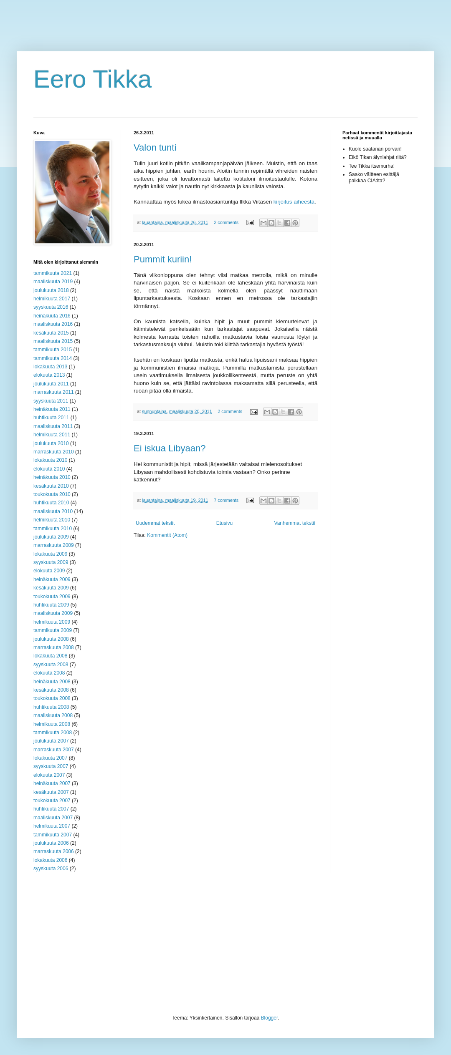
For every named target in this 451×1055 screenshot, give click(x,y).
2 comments (226, 222)
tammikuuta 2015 (52, 350)
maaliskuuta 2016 (53, 324)
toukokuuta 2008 (52, 698)
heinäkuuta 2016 (52, 316)
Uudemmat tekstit (155, 523)
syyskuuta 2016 (50, 307)
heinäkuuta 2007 (52, 783)
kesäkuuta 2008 (51, 690)
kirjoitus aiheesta (294, 202)
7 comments (226, 500)
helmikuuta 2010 (51, 520)
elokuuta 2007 (49, 775)
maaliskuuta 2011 (53, 426)
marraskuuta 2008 (53, 647)
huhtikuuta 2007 (51, 809)
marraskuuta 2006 (53, 851)
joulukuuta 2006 (51, 843)
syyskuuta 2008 (50, 664)
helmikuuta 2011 (51, 435)
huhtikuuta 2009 (51, 605)
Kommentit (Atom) (167, 535)
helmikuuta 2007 (51, 826)
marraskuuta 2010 (53, 452)
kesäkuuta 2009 (51, 588)
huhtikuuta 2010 (51, 503)
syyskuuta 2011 (50, 401)
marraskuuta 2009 (53, 545)
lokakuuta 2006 (50, 860)
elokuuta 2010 (49, 469)
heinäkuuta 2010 (52, 477)
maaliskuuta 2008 (53, 715)
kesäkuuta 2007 (51, 792)
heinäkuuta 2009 (52, 579)
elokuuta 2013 (49, 375)
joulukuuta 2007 (51, 741)
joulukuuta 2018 (51, 290)
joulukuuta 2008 (51, 639)
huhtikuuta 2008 (51, 707)
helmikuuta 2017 (51, 299)
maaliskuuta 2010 (53, 511)
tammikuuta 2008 (52, 732)
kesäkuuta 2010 (51, 486)
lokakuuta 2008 (50, 656)
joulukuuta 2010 (51, 443)
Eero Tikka (92, 79)
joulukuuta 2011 (51, 384)
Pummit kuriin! (163, 259)
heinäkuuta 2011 (52, 409)
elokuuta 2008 (49, 673)
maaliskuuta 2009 (53, 613)
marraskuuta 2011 (53, 392)
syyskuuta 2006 (50, 868)
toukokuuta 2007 (52, 800)
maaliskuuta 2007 (53, 818)
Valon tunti (155, 147)
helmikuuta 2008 (51, 724)
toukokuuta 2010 (52, 494)
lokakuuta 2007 (50, 758)
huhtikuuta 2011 (51, 417)
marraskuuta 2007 (53, 750)
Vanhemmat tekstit (294, 523)
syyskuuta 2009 (50, 562)
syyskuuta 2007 (50, 766)
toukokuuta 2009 (52, 596)
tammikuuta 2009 (52, 630)
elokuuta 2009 (49, 571)
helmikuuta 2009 (51, 622)
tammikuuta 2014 (52, 358)
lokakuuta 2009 (50, 554)
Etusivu (224, 523)
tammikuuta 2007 (52, 835)
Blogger (269, 1018)
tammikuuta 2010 (52, 528)
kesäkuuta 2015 (51, 333)
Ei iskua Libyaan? (169, 448)
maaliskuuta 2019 (53, 282)
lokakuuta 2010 (50, 460)
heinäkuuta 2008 (52, 682)
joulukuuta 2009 (51, 537)
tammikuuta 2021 (52, 273)
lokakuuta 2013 (50, 367)
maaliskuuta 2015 (53, 341)
